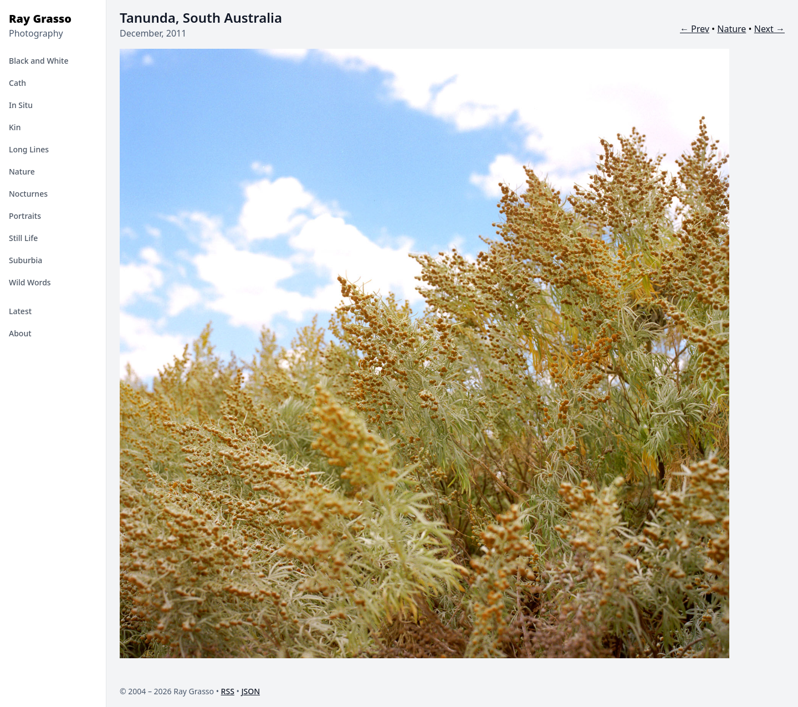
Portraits (25, 216)
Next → (769, 29)
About (20, 333)
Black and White (39, 60)
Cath (17, 83)
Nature (22, 171)
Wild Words (30, 282)
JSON (250, 691)
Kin (15, 127)
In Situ (21, 105)
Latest (20, 311)
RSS (227, 691)
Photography (36, 33)
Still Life (23, 238)
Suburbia (25, 260)
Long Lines (29, 149)
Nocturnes (28, 193)
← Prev (694, 29)
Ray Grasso (40, 18)
